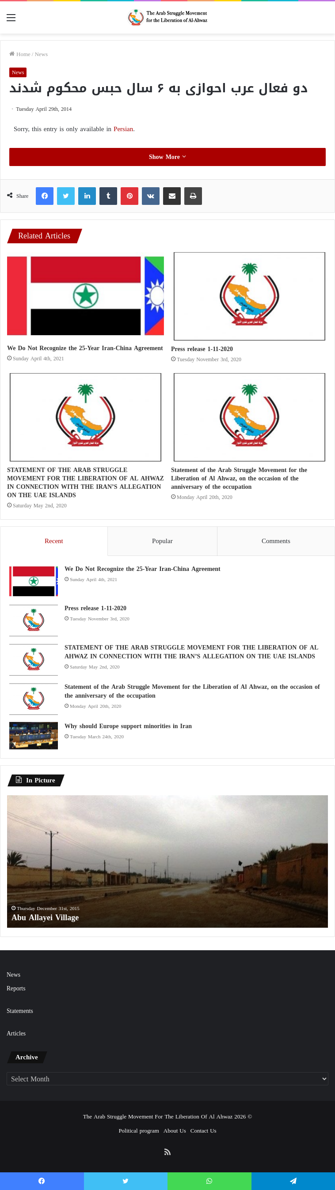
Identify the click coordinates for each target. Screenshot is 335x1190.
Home (19, 54)
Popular (162, 541)
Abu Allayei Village (45, 917)
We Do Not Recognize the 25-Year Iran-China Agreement (85, 348)
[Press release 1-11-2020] (249, 296)
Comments (276, 541)
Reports (16, 988)
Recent (54, 541)
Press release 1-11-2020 (202, 349)
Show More (167, 157)
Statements (20, 1010)
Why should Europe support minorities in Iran (128, 726)
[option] (167, 861)
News (41, 54)
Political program (138, 1130)
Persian (123, 129)
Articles (16, 1033)
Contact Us (203, 1130)
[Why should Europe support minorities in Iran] (33, 735)
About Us (175, 1130)
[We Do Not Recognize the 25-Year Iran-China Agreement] (85, 296)
